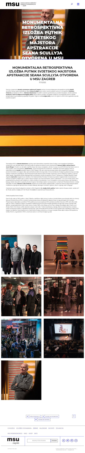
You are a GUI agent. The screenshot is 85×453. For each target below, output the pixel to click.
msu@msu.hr (71, 449)
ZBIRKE (35, 428)
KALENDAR (43, 428)
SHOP (31, 433)
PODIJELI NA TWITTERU (42, 419)
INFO (35, 433)
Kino (25, 433)
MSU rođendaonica (15, 433)
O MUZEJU (11, 428)
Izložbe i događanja (23, 428)
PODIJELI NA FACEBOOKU (50, 416)
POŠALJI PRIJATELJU (33, 416)
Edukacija (59, 428)
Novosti (51, 428)
